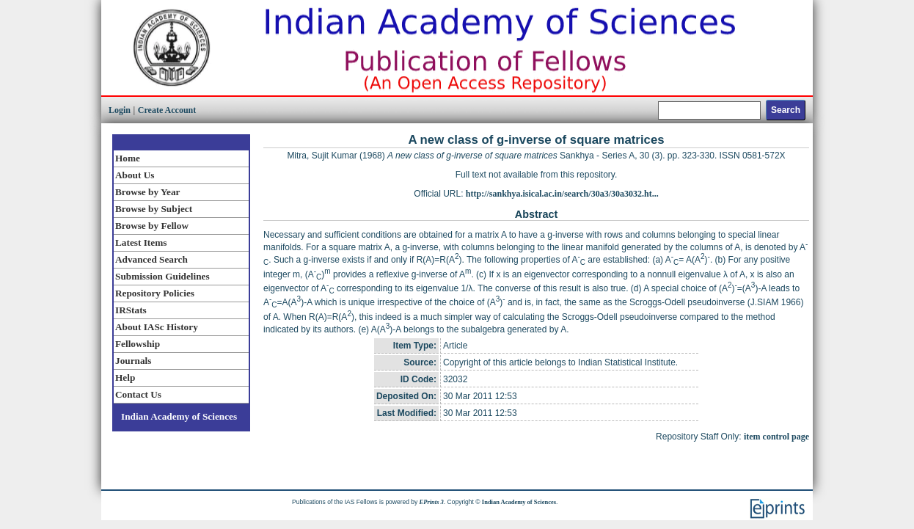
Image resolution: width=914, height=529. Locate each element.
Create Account (167, 110)
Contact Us (138, 394)
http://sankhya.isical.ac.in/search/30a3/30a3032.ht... (562, 194)
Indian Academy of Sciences (179, 416)
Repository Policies (154, 293)
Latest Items (141, 242)
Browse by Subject (153, 208)
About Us (134, 174)
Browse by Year (147, 191)
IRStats (131, 309)
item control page (776, 436)
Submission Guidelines (162, 276)
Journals (133, 360)
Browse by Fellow (152, 225)
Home (127, 158)
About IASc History (156, 326)
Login (120, 110)
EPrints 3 (432, 502)
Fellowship (137, 343)
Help (125, 377)
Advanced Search (151, 259)
